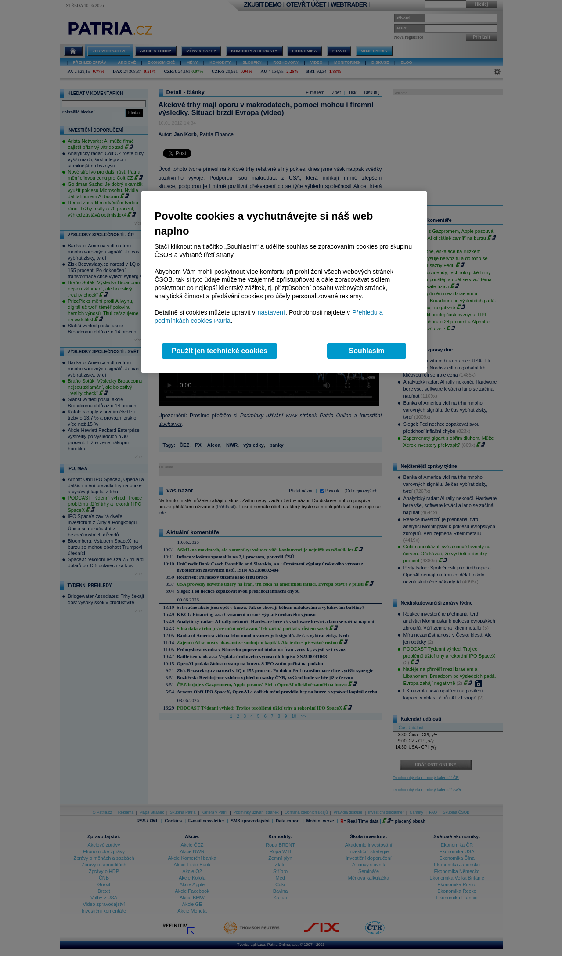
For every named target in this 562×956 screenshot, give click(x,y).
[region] (284, 282)
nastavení (271, 312)
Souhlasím (367, 351)
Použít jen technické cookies (219, 351)
